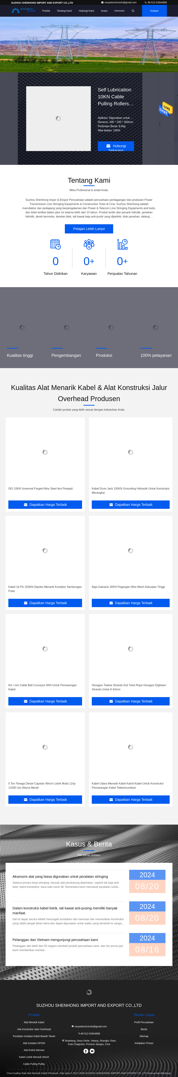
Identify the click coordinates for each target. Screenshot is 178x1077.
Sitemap (144, 1036)
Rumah (31, 10)
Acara (104, 10)
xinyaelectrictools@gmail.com (119, 2)
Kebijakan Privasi (144, 1043)
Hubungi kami (86, 10)
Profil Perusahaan (144, 1022)
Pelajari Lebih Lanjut (89, 229)
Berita (144, 1029)
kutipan (154, 10)
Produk (46, 10)
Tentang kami (64, 10)
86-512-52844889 (155, 2)
